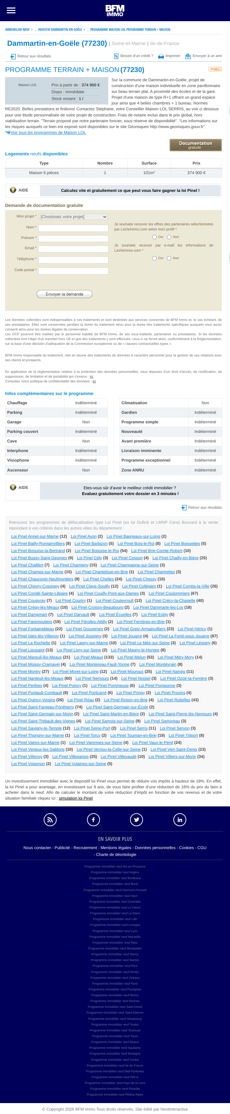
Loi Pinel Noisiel (135, 678)
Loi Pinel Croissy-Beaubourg (97, 607)
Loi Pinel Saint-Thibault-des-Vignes (43, 721)
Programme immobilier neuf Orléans (115, 977)
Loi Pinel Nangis (170, 671)
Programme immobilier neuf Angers (115, 872)
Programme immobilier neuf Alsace (115, 1042)
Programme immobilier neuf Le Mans (115, 913)
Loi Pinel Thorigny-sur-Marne (37, 735)
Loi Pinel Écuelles (115, 614)
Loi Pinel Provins (170, 692)
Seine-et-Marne (128, 43)
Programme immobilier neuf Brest (115, 884)
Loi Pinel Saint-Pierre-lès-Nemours (180, 713)
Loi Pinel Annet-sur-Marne (35, 536)
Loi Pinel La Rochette (30, 642)
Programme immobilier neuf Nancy (115, 954)
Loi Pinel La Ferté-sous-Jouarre (180, 636)
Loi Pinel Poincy (66, 685)
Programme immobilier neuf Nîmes (115, 972)
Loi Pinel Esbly (154, 614)
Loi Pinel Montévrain (157, 664)
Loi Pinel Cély (89, 557)
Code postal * (25, 270)
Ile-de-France (164, 43)
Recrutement (85, 847)
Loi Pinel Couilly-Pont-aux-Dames (108, 593)
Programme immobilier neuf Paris (115, 983)
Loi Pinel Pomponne (157, 685)
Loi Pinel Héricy (192, 628)
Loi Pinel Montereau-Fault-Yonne (99, 664)
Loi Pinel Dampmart (29, 614)
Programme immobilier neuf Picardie (115, 1088)
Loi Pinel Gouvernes (84, 628)
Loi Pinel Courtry (71, 600)
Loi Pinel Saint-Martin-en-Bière (111, 713)
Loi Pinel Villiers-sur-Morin (172, 756)
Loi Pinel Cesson (127, 557)
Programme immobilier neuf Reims (115, 995)
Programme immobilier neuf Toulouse (115, 1030)
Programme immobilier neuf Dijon (115, 896)
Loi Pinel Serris (134, 728)
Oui (160, 237)
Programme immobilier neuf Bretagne (115, 1053)
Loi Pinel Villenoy (26, 756)
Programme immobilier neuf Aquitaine (115, 1047)
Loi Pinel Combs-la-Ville (187, 586)
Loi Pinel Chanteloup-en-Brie (101, 571)
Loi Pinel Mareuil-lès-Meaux (36, 657)
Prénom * (29, 238)
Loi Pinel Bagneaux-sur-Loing (133, 536)
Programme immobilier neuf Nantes (115, 960)
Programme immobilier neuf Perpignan (115, 989)
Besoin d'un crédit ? (133, 56)
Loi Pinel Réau (80, 699)
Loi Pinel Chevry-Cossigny (35, 586)
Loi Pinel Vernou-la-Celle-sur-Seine (109, 749)
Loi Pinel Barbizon (91, 543)
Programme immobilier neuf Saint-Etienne (114, 1012)
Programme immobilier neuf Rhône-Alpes (115, 1094)
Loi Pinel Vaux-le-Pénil (152, 742)
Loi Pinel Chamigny (70, 565)
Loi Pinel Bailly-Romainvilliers (38, 543)
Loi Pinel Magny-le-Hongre (135, 650)
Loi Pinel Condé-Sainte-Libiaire (39, 593)
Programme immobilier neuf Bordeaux (115, 878)
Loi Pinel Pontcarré (89, 692)
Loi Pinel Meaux (88, 657)
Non (176, 237)
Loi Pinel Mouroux (127, 671)
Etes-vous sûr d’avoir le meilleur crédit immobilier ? (130, 490)
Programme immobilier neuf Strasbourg (115, 1018)
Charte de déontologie (116, 854)
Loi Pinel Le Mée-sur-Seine (145, 642)
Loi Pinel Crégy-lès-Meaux (35, 607)
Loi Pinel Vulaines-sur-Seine (80, 763)
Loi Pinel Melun (132, 657)
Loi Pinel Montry (26, 671)
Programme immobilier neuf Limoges (115, 925)
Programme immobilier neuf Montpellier (115, 948)
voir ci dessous (205, 109)
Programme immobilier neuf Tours (115, 1036)
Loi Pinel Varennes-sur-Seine (95, 742)
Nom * (31, 227)
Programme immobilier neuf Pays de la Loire (115, 1083)
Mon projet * (27, 216)
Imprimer (169, 56)
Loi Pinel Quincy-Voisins (33, 699)
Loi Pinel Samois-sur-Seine (109, 721)
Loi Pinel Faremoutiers (31, 621)
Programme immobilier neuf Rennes (115, 1001)
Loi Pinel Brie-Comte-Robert (156, 550)
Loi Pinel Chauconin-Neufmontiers (42, 579)
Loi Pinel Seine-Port (92, 728)
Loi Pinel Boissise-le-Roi (97, 550)
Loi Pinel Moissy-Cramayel (35, 664)
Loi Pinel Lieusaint (27, 650)
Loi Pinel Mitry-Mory (176, 657)
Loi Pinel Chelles (98, 579)
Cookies (186, 847)
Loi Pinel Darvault (73, 614)
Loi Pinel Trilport (183, 735)
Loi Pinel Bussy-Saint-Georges (39, 557)
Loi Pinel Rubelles (174, 699)
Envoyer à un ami (203, 56)
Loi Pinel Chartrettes (156, 571)
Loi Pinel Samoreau (162, 721)
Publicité (62, 847)
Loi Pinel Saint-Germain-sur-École (117, 707)
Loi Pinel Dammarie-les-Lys (158, 607)
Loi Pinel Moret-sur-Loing (76, 671)
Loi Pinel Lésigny (195, 642)
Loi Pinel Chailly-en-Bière (176, 557)
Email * (31, 248)
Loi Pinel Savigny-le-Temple (36, 728)
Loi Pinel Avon (84, 536)
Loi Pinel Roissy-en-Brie (125, 699)
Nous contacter (37, 847)
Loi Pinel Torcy (87, 735)
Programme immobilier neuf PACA (115, 1077)
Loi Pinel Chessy (141, 579)
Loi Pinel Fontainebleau (32, 628)
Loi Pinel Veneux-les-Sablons (37, 749)
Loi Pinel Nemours (92, 678)
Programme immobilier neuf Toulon (115, 1024)
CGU (202, 847)
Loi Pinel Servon (174, 728)
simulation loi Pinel (75, 798)
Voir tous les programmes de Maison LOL (48, 132)
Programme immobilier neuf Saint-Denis (115, 1007)
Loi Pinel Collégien (139, 586)
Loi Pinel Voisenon (28, 763)
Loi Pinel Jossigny (85, 636)
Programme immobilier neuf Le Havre (115, 907)
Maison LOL (27, 85)
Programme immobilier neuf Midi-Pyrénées (115, 1071)
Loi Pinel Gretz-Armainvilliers (139, 628)
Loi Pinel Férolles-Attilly (85, 621)
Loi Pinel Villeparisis (70, 756)
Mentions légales (116, 847)
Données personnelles (155, 847)
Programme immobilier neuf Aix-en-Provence (114, 866)
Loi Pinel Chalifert (27, 565)
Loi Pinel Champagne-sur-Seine (130, 565)
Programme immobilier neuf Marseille (114, 937)
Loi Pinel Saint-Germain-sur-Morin (42, 713)
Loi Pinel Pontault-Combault (36, 692)
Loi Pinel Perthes (26, 685)
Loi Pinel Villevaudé (118, 756)
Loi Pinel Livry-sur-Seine (79, 650)
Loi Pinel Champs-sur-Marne (37, 571)
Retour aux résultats (30, 56)
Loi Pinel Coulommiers (169, 593)
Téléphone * (27, 259)
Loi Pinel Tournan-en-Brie (133, 735)
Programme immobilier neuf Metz (115, 942)
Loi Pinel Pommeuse (110, 685)
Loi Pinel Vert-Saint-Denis (173, 749)
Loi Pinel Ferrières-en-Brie (140, 621)
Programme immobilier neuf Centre (115, 1059)
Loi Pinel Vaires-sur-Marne (35, 742)
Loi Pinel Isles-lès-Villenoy (35, 636)
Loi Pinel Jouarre (126, 636)
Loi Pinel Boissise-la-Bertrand (38, 550)
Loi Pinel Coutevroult (114, 600)
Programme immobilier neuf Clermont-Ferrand (115, 890)
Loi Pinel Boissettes (182, 543)
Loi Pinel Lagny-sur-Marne (84, 642)
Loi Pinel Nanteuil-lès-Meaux (37, 678)
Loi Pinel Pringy (130, 692)
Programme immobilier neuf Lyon (115, 931)
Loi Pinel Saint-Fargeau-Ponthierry (42, 707)
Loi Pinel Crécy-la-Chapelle (170, 600)
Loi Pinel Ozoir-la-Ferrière (183, 678)
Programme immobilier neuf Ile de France (115, 1065)
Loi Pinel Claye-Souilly (89, 586)
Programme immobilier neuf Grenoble (115, 901)
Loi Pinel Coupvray (28, 600)
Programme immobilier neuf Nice (114, 966)
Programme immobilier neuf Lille (115, 919)
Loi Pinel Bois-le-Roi (135, 543)
